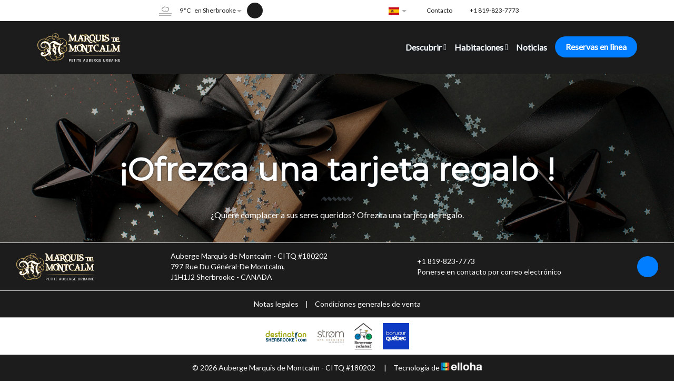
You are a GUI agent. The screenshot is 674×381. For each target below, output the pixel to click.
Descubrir (426, 47)
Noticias (531, 47)
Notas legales (276, 303)
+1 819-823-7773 (440, 261)
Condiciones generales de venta (368, 303)
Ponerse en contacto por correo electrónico (483, 272)
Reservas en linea (596, 47)
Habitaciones (481, 47)
